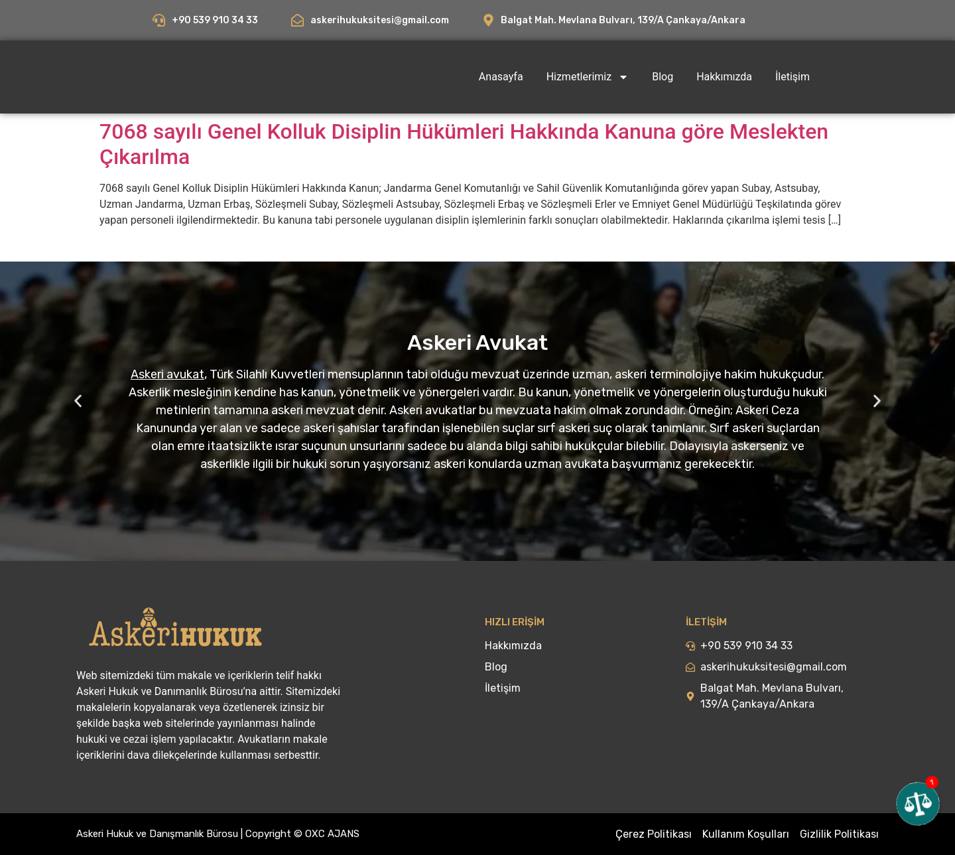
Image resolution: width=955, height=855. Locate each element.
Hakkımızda (724, 76)
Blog (662, 76)
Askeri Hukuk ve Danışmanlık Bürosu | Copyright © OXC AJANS (217, 834)
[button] (78, 401)
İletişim (792, 76)
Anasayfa (501, 76)
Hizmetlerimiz (587, 77)
